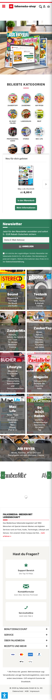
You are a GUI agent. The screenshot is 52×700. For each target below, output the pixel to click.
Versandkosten (9, 675)
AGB (27, 691)
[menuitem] (4, 6)
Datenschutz (18, 691)
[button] (4, 695)
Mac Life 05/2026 (26, 189)
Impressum (35, 691)
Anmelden (26, 246)
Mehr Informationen (26, 207)
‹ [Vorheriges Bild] (3, 475)
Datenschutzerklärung (15, 262)
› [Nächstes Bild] (49, 475)
